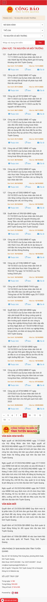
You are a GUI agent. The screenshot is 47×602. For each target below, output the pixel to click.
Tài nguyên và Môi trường (25, 18)
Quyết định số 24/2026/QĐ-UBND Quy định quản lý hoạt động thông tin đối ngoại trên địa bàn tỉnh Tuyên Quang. (23, 528)
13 (4, 420)
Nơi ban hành (10, 25)
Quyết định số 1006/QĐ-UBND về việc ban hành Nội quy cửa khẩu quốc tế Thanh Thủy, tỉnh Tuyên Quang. (23, 539)
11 (35, 415)
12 (40, 415)
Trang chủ (7, 18)
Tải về (40, 70)
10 (29, 415)
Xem (28, 70)
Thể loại (7, 30)
